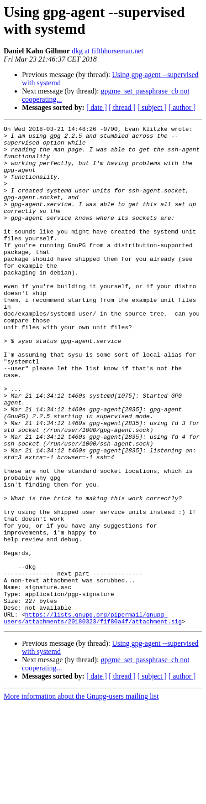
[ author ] (182, 107)
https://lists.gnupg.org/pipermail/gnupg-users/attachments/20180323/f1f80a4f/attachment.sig (93, 717)
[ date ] (96, 107)
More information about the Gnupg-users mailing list (81, 796)
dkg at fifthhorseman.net (107, 51)
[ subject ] (152, 107)
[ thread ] (122, 107)
